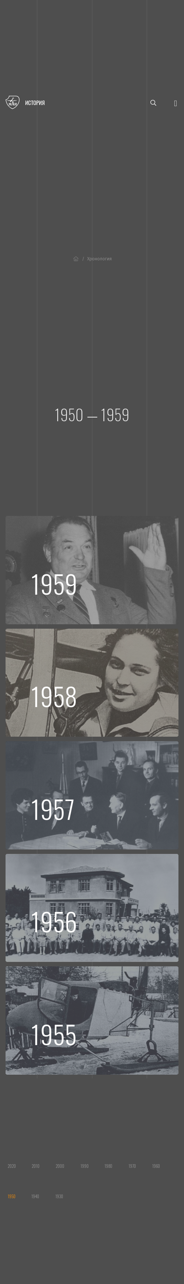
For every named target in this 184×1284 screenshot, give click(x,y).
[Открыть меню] (175, 102)
